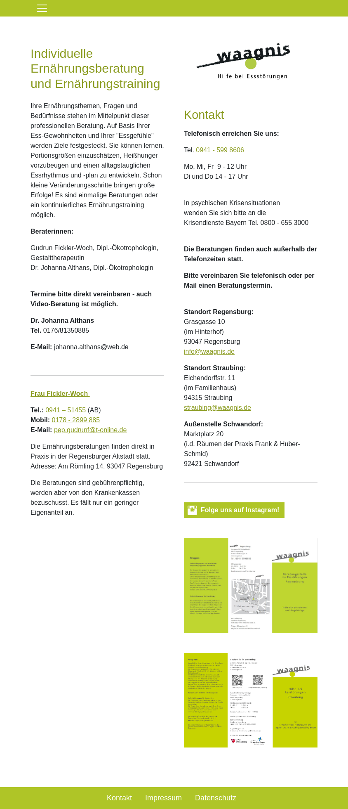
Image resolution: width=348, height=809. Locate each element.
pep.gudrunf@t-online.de (90, 429)
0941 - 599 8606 (220, 150)
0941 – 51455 (65, 410)
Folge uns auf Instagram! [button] (240, 509)
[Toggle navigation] (42, 8)
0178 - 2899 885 (76, 419)
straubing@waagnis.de (217, 407)
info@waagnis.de (209, 351)
